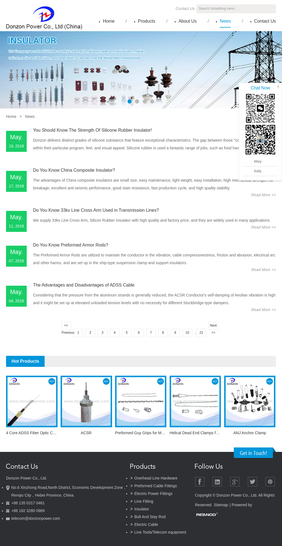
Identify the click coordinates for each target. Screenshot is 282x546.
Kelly (257, 171)
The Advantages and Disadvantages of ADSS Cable (83, 285)
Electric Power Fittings (153, 493)
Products (146, 21)
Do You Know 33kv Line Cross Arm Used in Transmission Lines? (96, 210)
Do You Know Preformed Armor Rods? (70, 245)
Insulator (141, 509)
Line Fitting (143, 501)
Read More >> (263, 195)
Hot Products (25, 361)
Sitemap (221, 505)
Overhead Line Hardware (155, 478)
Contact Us (185, 8)
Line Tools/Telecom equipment (160, 532)
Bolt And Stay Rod (150, 517)
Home (109, 21)
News (225, 21)
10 (187, 333)
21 (201, 333)
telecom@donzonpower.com (35, 518)
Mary (258, 161)
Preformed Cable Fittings (155, 486)
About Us (187, 21)
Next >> (213, 327)
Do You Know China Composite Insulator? (74, 170)
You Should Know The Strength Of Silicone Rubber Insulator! (92, 130)
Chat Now (260, 88)
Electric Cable (146, 524)
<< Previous (66, 327)
